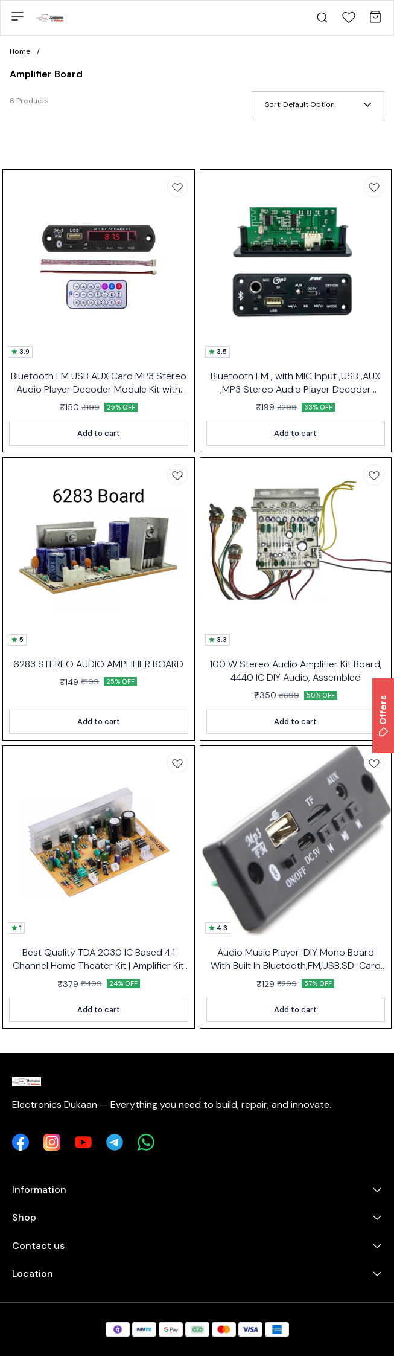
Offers (383, 715)
